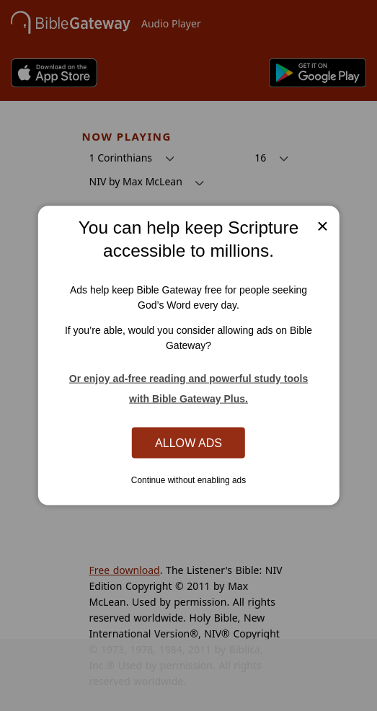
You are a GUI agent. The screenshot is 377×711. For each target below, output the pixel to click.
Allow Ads (188, 442)
